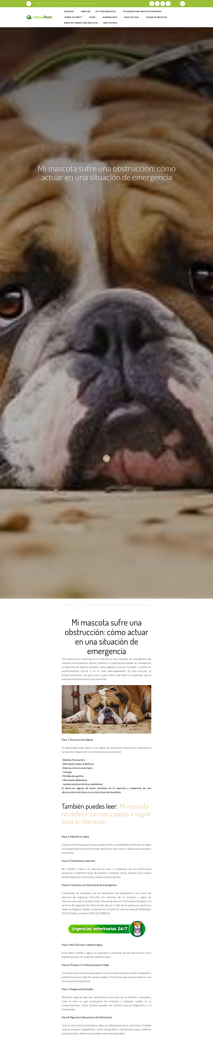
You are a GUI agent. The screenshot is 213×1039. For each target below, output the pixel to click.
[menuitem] (86, 11)
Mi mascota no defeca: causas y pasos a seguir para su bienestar (106, 814)
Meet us (39, 3)
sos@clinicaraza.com (86, 3)
